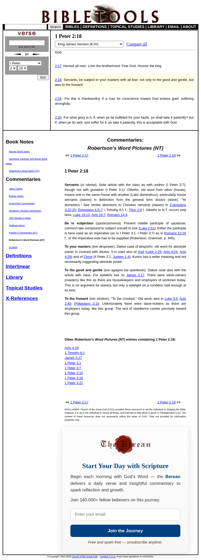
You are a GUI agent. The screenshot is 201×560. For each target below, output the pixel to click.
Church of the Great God (85, 556)
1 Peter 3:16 (74, 378)
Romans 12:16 (175, 233)
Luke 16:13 (81, 215)
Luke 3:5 (171, 299)
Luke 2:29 (153, 252)
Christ (87, 257)
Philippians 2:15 (86, 304)
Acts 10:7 (98, 215)
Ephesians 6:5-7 (90, 210)
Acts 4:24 (170, 252)
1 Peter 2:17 (79, 155)
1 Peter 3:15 (74, 373)
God (141, 252)
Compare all (136, 44)
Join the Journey (125, 530)
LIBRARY (156, 27)
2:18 (58, 80)
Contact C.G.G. (108, 556)
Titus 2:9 (135, 210)
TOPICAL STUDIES (127, 27)
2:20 (58, 117)
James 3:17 (135, 275)
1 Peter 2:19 (166, 155)
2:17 (58, 66)
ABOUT (189, 27)
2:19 (58, 99)
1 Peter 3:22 (74, 383)
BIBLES (72, 27)
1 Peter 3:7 (73, 368)
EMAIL (174, 27)
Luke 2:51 (147, 228)
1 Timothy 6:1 (75, 353)
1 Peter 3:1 (73, 363)
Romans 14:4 (117, 215)
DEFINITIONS (95, 27)
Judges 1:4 (121, 257)
